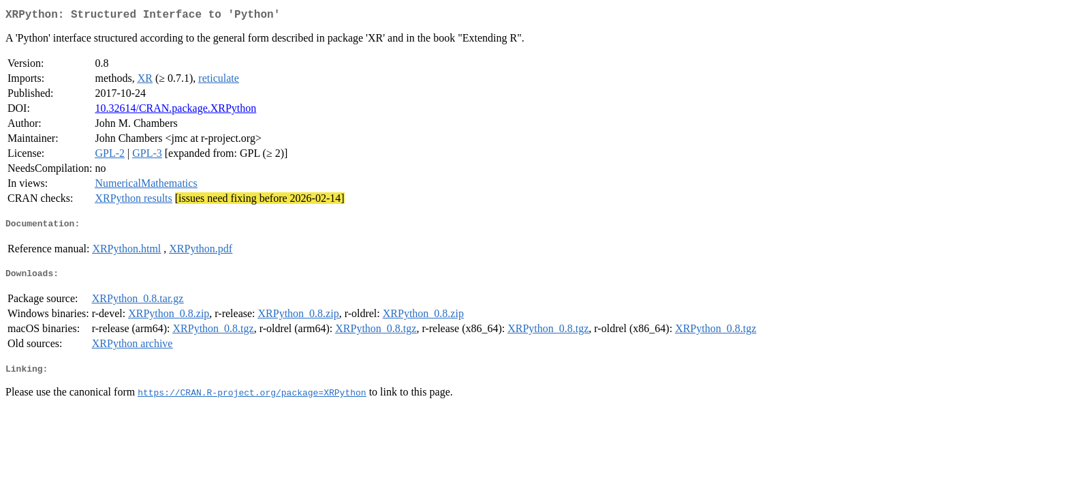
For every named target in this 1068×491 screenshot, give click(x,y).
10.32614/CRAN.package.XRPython (175, 111)
